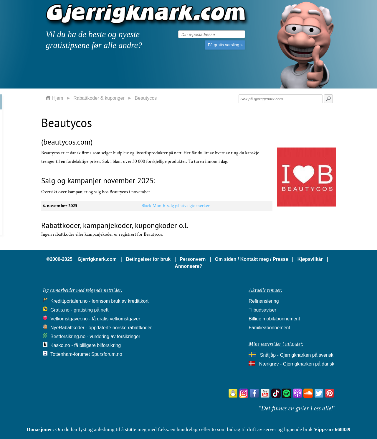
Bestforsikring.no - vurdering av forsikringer (95, 336)
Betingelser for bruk (148, 259)
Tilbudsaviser (262, 309)
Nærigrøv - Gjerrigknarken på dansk (296, 363)
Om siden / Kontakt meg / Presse (251, 259)
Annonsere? (188, 266)
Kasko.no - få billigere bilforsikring (85, 345)
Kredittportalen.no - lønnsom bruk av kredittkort (99, 301)
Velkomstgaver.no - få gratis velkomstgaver (95, 318)
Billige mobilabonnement (274, 318)
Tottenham (61, 354)
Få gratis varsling (225, 44)
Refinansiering (264, 301)
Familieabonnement (269, 327)
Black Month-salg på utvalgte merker (175, 206)
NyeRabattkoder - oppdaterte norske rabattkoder (101, 327)
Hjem (57, 98)
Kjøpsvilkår (310, 259)
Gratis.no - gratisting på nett (79, 309)
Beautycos (146, 98)
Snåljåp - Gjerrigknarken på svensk (296, 355)
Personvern (193, 259)
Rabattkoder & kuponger (98, 98)
